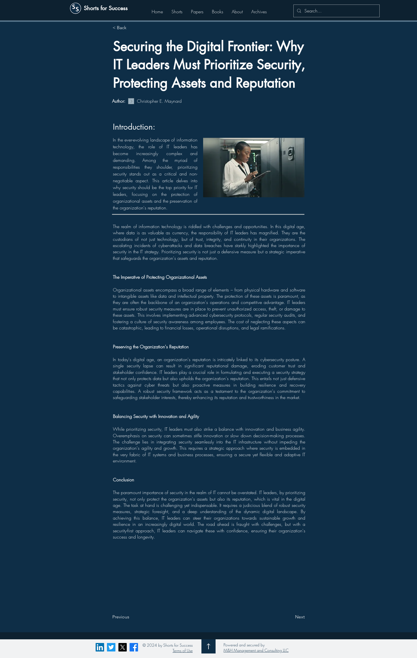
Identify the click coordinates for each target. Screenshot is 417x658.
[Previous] (131, 617)
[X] (122, 647)
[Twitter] (111, 647)
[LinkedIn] (100, 647)
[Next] (290, 617)
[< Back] (131, 27)
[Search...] (335, 11)
